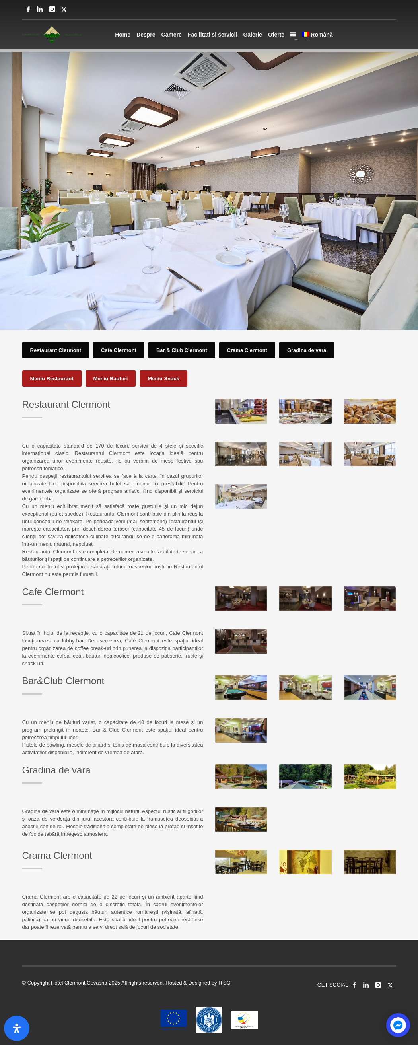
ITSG (224, 983)
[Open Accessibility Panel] (16, 1028)
